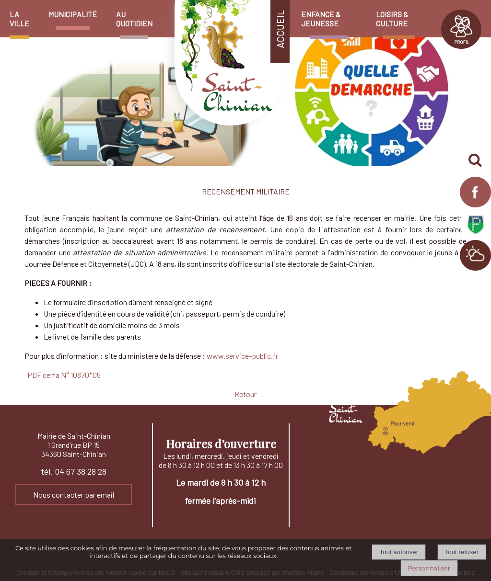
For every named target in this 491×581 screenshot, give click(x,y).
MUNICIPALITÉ (72, 14)
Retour (245, 394)
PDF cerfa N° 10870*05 (64, 374)
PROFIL (461, 29)
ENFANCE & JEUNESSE (320, 19)
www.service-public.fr (242, 355)
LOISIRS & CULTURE (392, 19)
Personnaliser (429, 568)
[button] (475, 160)
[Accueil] (227, 4)
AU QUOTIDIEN (134, 19)
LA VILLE (19, 19)
